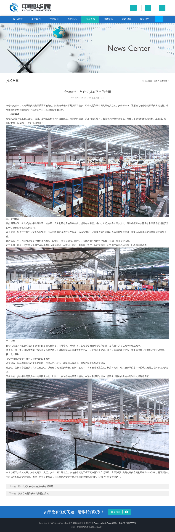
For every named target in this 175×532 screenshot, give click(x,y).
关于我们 (36, 19)
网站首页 (18, 19)
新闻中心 (72, 19)
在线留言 (126, 19)
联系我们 (144, 19)
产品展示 (54, 19)
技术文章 (90, 19)
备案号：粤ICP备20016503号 (123, 523)
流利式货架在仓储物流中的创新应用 (35, 486)
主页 (156, 81)
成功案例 (108, 19)
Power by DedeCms (102, 523)
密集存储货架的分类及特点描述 (33, 493)
